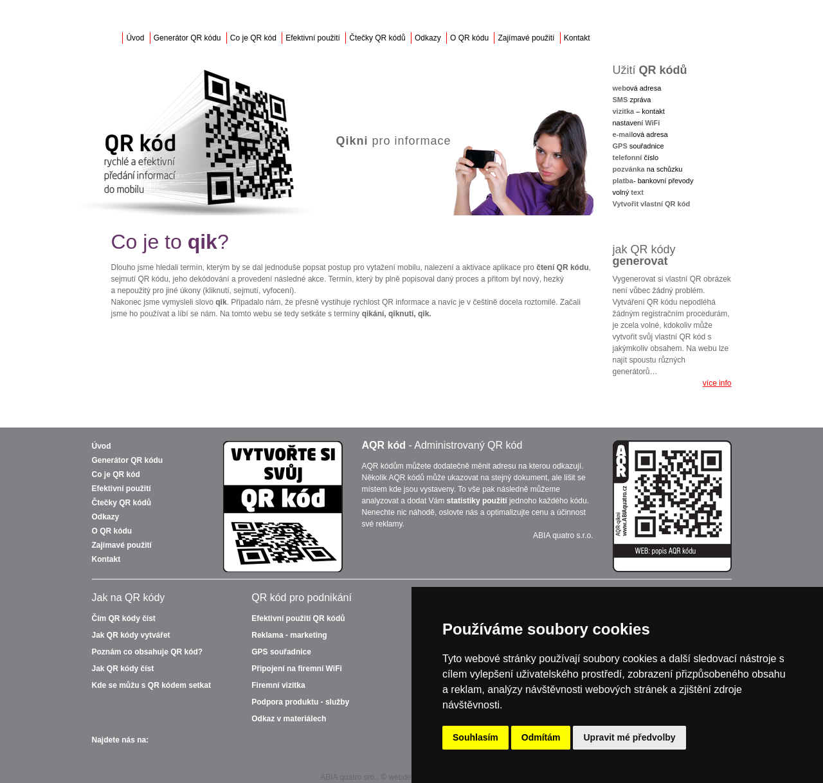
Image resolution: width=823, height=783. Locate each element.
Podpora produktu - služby (300, 702)
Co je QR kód (253, 37)
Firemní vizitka (278, 685)
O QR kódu (469, 37)
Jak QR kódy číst (123, 668)
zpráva (632, 100)
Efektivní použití (312, 37)
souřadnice (638, 146)
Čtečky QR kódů (377, 37)
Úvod (135, 37)
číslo (636, 157)
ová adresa (637, 88)
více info (717, 383)
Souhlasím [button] (475, 737)
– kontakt (639, 111)
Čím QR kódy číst (124, 618)
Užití (650, 70)
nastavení (636, 123)
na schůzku (648, 169)
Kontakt (577, 37)
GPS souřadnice (281, 651)
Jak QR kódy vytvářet (131, 635)
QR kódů (298, 618)
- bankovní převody (653, 180)
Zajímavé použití (526, 37)
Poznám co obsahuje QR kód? (147, 651)
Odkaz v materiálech (288, 718)
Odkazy (428, 37)
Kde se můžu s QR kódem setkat (151, 685)
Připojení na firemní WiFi (296, 668)
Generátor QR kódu (187, 37)
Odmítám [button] (541, 737)
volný (628, 192)
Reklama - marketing (289, 635)
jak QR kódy (644, 255)
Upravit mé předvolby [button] (629, 737)
